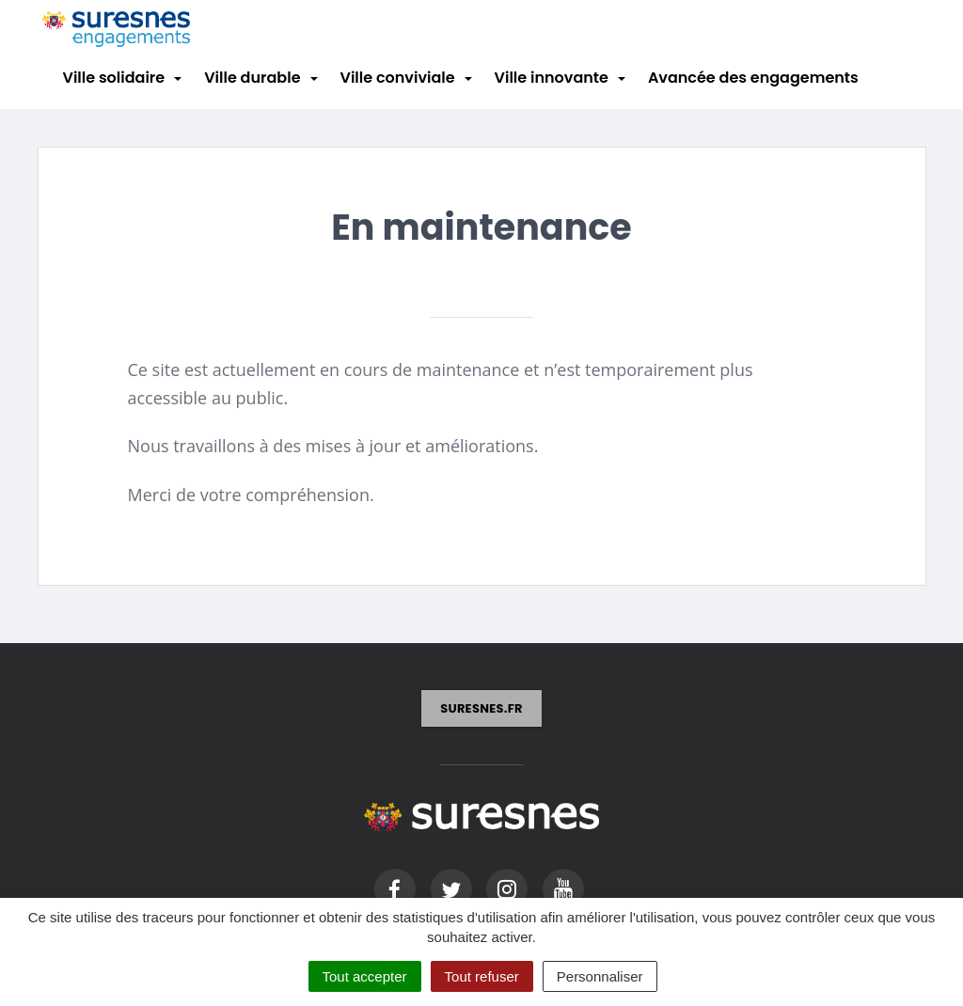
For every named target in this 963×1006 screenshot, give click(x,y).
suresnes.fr (481, 708)
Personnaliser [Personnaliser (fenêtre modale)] (600, 976)
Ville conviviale (397, 77)
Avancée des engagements (753, 77)
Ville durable (252, 77)
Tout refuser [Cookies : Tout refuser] (482, 976)
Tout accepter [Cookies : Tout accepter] (365, 976)
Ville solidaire (114, 77)
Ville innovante (551, 77)
